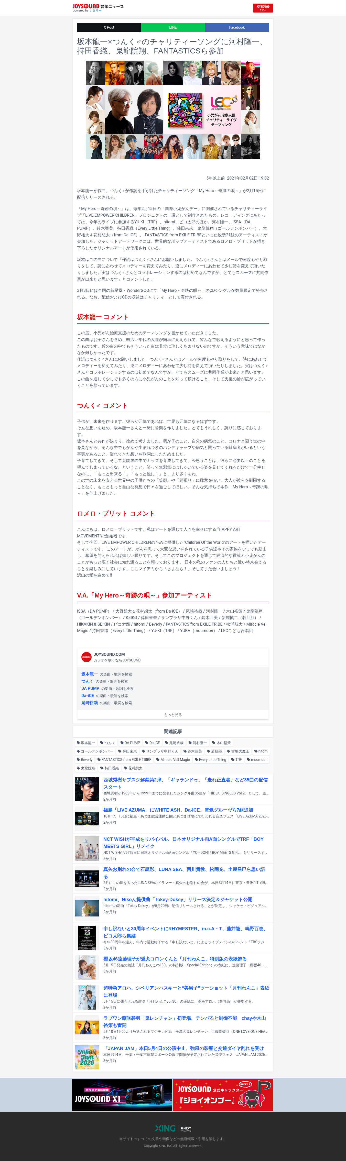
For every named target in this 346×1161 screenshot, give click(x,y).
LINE (173, 27)
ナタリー (95, 10)
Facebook (237, 27)
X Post (109, 27)
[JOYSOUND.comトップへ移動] (263, 8)
